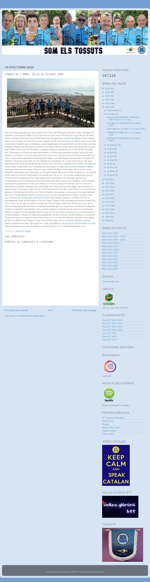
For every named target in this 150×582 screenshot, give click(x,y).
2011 (107, 209)
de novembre (113, 110)
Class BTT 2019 (109, 333)
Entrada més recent (16, 310)
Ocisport (106, 424)
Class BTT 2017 (109, 339)
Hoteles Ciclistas (109, 430)
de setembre (112, 145)
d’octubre (111, 114)
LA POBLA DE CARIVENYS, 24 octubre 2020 (124, 124)
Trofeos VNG (108, 434)
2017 (107, 187)
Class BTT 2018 (109, 336)
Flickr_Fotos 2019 (110, 252)
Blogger (100, 571)
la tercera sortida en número (80, 166)
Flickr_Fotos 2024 (110, 233)
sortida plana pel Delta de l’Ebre (35, 197)
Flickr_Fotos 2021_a (111, 243)
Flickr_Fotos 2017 (110, 259)
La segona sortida (47, 149)
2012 (107, 205)
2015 (107, 194)
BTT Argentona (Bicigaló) (113, 417)
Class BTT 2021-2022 (112, 326)
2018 (107, 183)
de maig (110, 160)
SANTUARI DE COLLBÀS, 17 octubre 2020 (126, 129)
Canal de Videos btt (110, 281)
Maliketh (74, 571)
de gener (111, 174)
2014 (107, 198)
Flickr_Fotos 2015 (110, 265)
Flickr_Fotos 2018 (110, 256)
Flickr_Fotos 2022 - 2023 (113, 236)
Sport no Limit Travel (111, 427)
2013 (107, 202)
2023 (107, 96)
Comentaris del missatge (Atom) (31, 315)
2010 (107, 213)
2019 (107, 179)
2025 (107, 88)
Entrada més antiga (84, 310)
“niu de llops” (67, 135)
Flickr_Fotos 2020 (110, 246)
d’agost (110, 148)
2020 (107, 107)
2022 (107, 99)
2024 (107, 92)
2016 (107, 190)
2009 (107, 216)
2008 (107, 220)
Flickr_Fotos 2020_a (111, 249)
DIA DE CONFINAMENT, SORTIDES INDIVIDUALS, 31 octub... (123, 118)
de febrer (111, 171)
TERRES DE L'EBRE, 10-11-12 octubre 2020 (124, 133)
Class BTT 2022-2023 (112, 323)
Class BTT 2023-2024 (112, 320)
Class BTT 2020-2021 (112, 330)
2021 (107, 103)
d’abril (110, 163)
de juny (110, 156)
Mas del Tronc (108, 421)
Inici (50, 310)
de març (110, 167)
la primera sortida (70, 138)
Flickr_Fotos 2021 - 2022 (113, 239)
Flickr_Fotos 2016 (110, 262)
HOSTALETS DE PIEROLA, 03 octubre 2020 (123, 139)
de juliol (110, 152)
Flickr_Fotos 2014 (110, 269)
